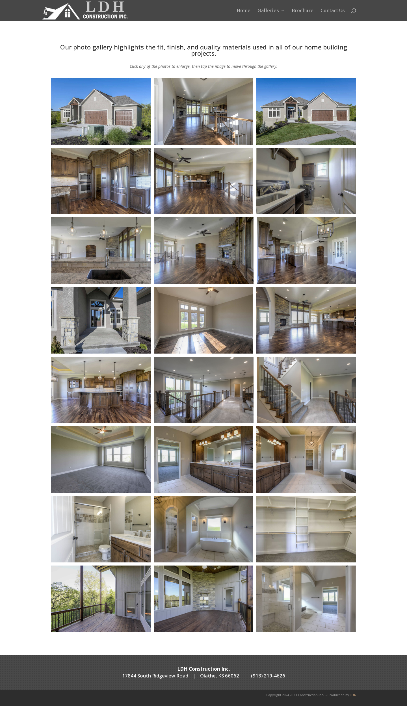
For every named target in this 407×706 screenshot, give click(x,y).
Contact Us (333, 10)
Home (243, 10)
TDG (353, 695)
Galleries (268, 10)
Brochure (302, 10)
